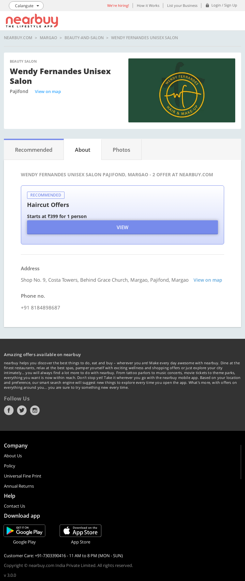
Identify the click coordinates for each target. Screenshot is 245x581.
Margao (48, 38)
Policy (9, 466)
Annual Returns (19, 486)
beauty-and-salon (84, 38)
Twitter (22, 410)
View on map (48, 91)
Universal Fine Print (22, 476)
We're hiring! (118, 5)
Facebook (9, 410)
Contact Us (14, 506)
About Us (13, 456)
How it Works (148, 5)
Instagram (35, 410)
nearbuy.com (18, 38)
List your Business (182, 5)
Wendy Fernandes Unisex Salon (144, 38)
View (122, 227)
